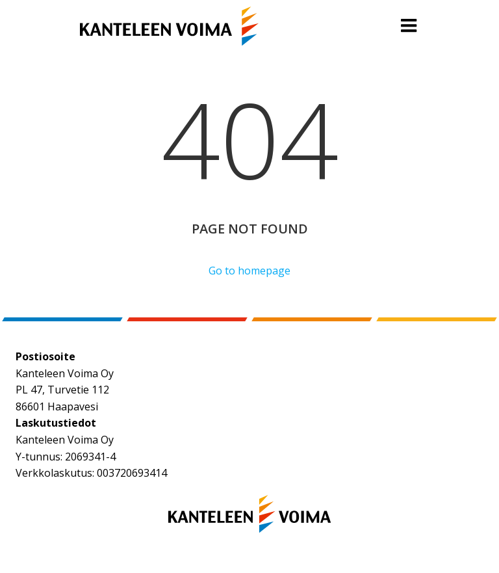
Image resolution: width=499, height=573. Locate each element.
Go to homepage (249, 270)
